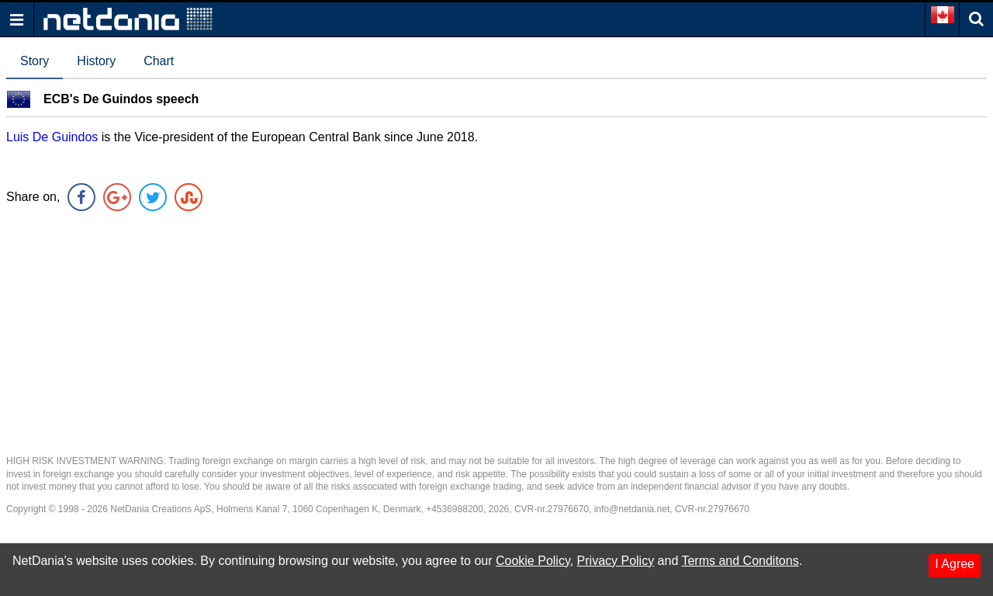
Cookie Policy (533, 560)
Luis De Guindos (52, 137)
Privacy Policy (616, 560)
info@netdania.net (632, 509)
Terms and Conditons (739, 560)
